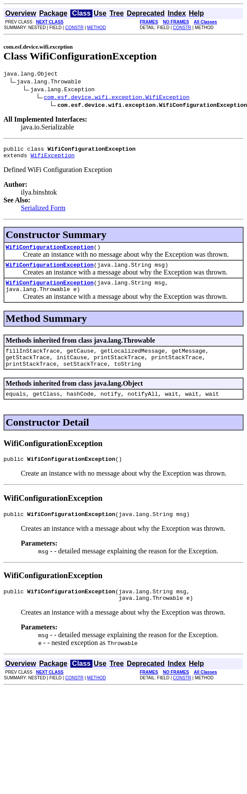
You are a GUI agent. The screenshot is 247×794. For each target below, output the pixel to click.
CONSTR (74, 27)
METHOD (96, 27)
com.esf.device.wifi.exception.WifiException (116, 98)
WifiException (52, 159)
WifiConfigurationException (50, 252)
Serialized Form (43, 211)
